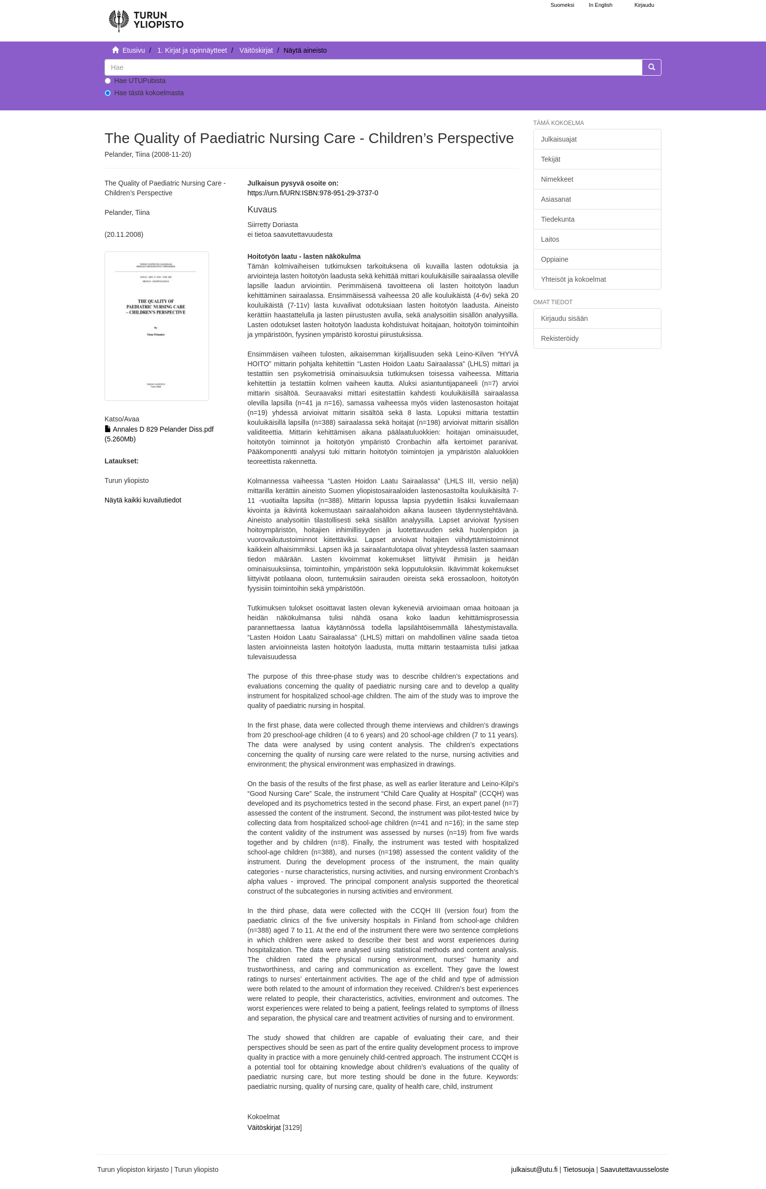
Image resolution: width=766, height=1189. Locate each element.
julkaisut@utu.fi (534, 1169)
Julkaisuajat (559, 139)
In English (600, 5)
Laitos (550, 239)
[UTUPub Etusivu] (146, 17)
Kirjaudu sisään (564, 318)
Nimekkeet (557, 179)
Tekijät (551, 159)
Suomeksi (562, 5)
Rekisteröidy (560, 338)
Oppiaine (555, 259)
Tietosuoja (579, 1169)
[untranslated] (373, 67)
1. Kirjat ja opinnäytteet (192, 50)
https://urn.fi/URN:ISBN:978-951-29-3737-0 (312, 193)
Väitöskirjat (256, 50)
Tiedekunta (558, 219)
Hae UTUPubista (135, 80)
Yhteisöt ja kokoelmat (573, 279)
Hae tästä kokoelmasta (144, 93)
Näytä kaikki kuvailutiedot (143, 500)
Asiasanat (556, 199)
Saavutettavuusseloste (634, 1169)
